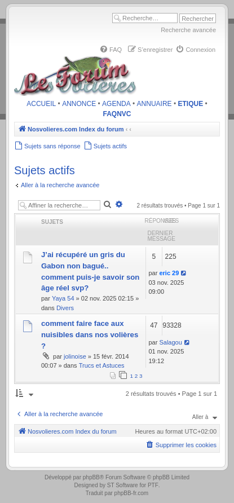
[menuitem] (110, 49)
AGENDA (116, 104)
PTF (153, 485)
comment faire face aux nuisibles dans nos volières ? (89, 334)
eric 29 (169, 273)
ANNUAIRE (154, 104)
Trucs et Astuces (102, 365)
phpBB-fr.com (131, 493)
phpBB (91, 477)
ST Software (122, 485)
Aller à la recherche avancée (60, 185)
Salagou (170, 342)
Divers (65, 308)
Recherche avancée (188, 30)
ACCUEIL (41, 104)
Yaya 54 (63, 298)
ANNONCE (79, 104)
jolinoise (75, 356)
